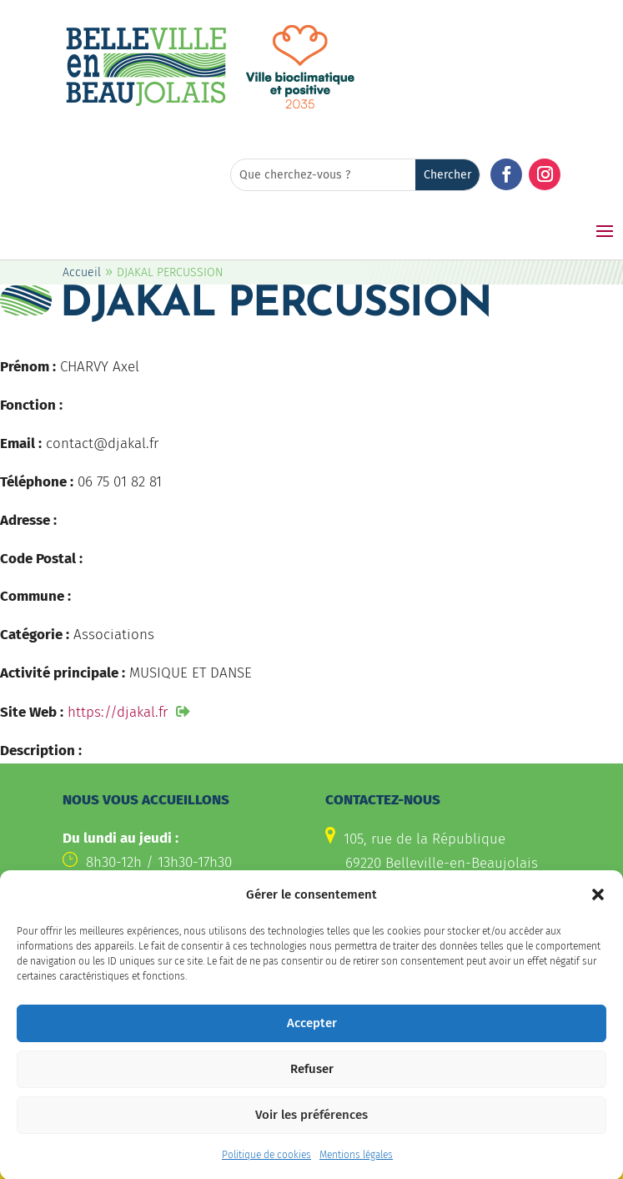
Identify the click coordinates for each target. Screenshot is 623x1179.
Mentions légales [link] (356, 1171)
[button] (598, 911)
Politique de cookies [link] (266, 1171)
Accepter (312, 1039)
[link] (146, 104)
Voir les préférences (311, 1131)
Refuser (312, 1085)
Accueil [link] (82, 272)
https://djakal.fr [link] (118, 712)
